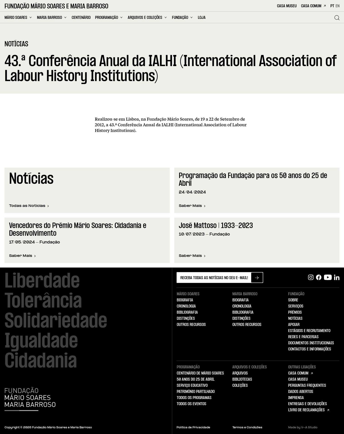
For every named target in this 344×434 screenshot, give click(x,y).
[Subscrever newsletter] (257, 278)
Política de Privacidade (193, 427)
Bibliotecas (242, 379)
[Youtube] (328, 277)
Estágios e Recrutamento (309, 331)
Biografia (185, 300)
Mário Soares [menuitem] (18, 17)
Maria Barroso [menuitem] (52, 17)
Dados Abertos (300, 391)
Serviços (295, 306)
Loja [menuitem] (202, 18)
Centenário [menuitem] (81, 18)
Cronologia (186, 306)
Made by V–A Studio (302, 427)
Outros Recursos (191, 324)
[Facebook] (319, 277)
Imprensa (296, 398)
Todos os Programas (194, 398)
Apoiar (294, 324)
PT (332, 6)
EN (337, 6)
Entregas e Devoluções (307, 404)
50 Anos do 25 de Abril (195, 379)
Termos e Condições (247, 427)
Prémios (295, 312)
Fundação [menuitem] (182, 17)
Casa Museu (287, 6)
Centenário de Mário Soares (200, 373)
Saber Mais (192, 206)
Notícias (295, 318)
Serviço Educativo (192, 385)
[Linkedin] (336, 277)
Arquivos (240, 373)
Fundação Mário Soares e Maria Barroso (56, 7)
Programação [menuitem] (109, 17)
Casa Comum (313, 6)
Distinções (186, 318)
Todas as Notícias (29, 206)
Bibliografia (187, 312)
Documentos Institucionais (311, 343)
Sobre (293, 300)
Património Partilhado (196, 391)
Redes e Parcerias (303, 337)
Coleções (240, 385)
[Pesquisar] (336, 17)
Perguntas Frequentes (307, 385)
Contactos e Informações (309, 349)
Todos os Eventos (191, 404)
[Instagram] (311, 277)
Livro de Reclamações (306, 410)
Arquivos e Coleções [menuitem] (147, 17)
